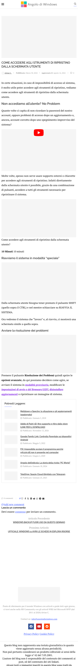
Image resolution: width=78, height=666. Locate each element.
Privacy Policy (31, 617)
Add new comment (12, 488)
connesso (19, 495)
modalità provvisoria (27, 369)
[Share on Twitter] (28, 482)
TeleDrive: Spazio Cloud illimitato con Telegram (42, 458)
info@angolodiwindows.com (44, 602)
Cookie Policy (47, 617)
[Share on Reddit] (34, 482)
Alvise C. (6, 73)
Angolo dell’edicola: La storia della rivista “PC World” (45, 447)
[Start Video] (38, 143)
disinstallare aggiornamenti (47, 374)
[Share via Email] (43, 482)
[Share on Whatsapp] (37, 482)
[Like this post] (22, 482)
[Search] (76, 4)
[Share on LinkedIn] (31, 482)
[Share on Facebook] (25, 482)
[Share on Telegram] (40, 482)
